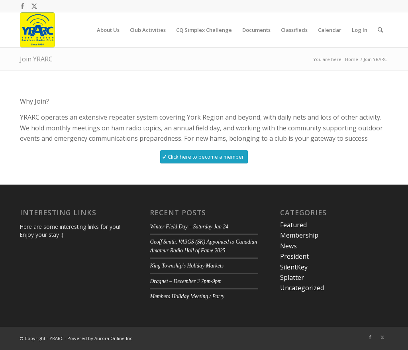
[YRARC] (37, 29)
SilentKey (294, 267)
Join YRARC (36, 59)
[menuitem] (108, 29)
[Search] (380, 29)
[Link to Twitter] (34, 6)
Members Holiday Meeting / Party (187, 296)
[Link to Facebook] (22, 6)
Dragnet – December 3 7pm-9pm (186, 281)
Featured (293, 224)
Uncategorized (302, 287)
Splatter (292, 277)
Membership (299, 235)
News (288, 246)
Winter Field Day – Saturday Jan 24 (189, 227)
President (294, 256)
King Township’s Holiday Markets (187, 266)
